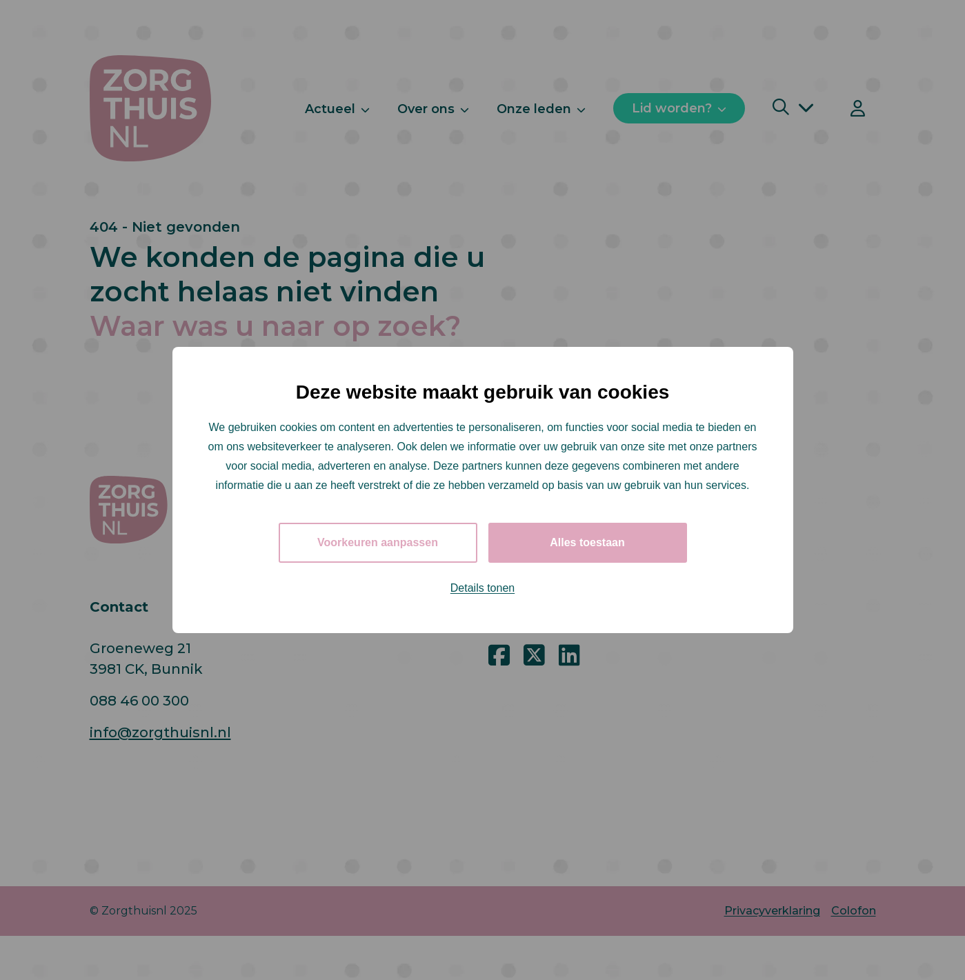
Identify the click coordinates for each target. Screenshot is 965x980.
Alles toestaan (587, 542)
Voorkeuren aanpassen (377, 542)
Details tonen (482, 588)
